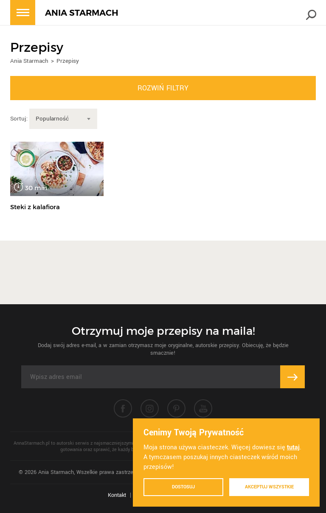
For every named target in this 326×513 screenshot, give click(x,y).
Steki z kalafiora (35, 207)
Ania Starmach (29, 61)
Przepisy (67, 61)
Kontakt (117, 495)
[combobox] (63, 119)
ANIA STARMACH (81, 13)
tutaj (293, 447)
